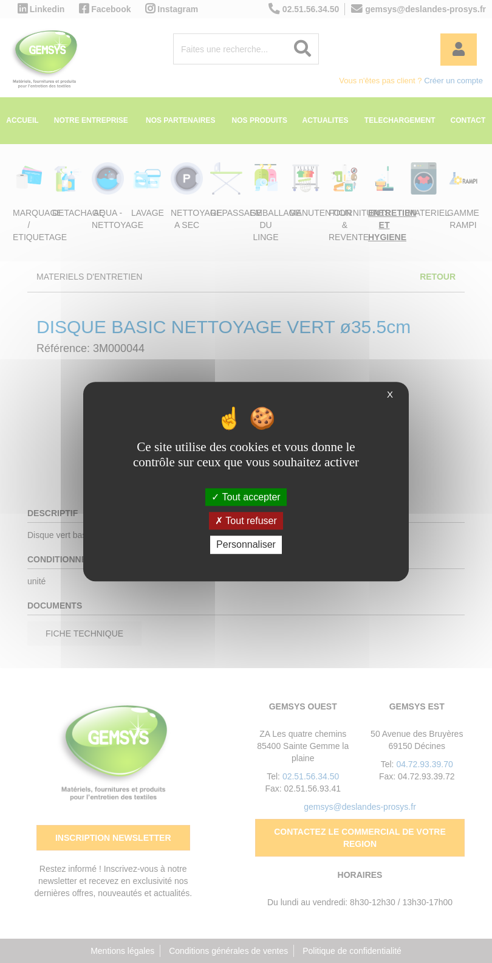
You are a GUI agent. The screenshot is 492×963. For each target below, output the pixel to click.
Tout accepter (245, 497)
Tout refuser (246, 521)
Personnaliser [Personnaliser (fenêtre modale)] (246, 545)
